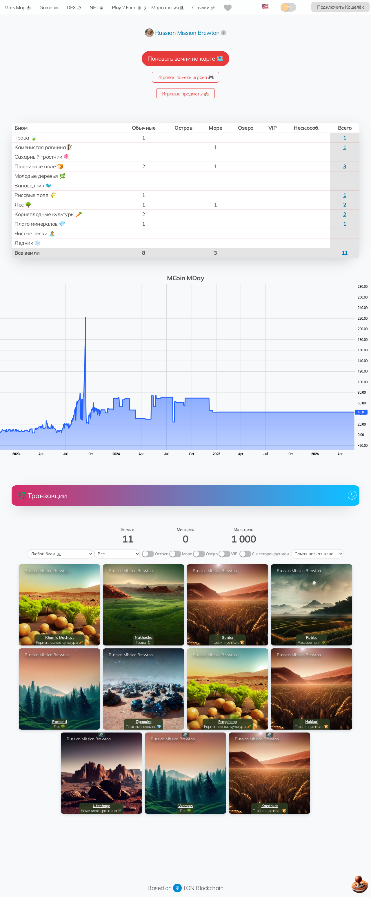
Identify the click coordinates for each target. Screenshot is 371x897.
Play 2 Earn (126, 7)
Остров (161, 554)
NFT (96, 7)
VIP (234, 554)
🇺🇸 (265, 6)
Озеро (212, 554)
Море (187, 554)
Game (48, 7)
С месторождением (270, 554)
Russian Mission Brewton (187, 32)
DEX (74, 7)
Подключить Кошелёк (340, 7)
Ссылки (203, 7)
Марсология (167, 7)
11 (345, 252)
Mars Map (17, 7)
